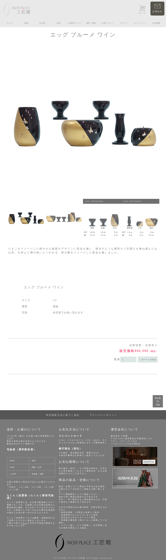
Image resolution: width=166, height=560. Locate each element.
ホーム (10, 23)
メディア (124, 23)
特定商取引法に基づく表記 (62, 415)
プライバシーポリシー (103, 415)
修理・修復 (91, 23)
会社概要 (156, 23)
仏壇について (107, 23)
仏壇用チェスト (75, 23)
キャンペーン (140, 23)
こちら (24, 523)
